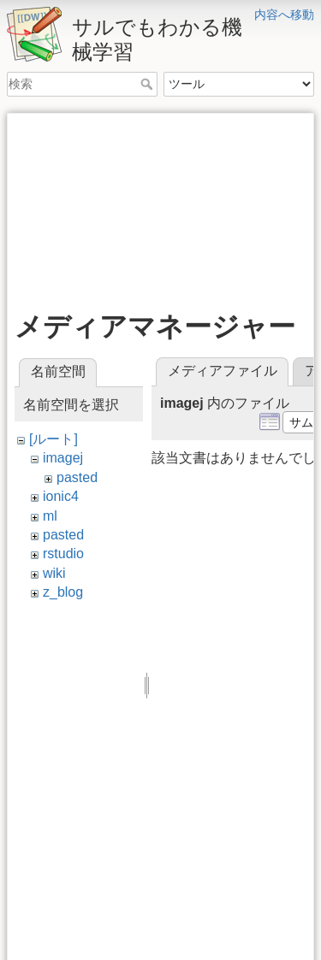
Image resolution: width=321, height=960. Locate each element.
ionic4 (61, 496)
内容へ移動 (284, 14)
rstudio (63, 553)
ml (50, 516)
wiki (54, 573)
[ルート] (53, 439)
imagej (63, 458)
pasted (77, 477)
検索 (148, 84)
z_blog (63, 592)
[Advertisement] (160, 206)
